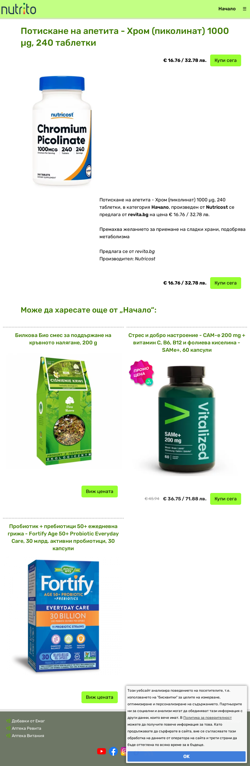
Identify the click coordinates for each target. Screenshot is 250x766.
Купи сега (226, 60)
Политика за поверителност (207, 718)
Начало (227, 8)
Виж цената (99, 491)
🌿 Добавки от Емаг (25, 721)
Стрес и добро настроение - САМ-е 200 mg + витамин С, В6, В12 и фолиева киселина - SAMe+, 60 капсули (186, 342)
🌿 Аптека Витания (25, 735)
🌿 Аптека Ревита (23, 728)
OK (186, 756)
